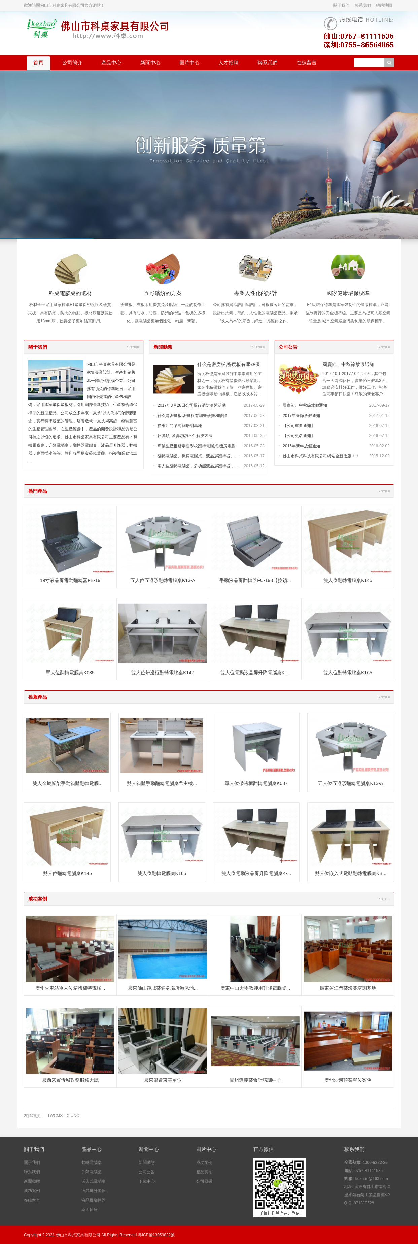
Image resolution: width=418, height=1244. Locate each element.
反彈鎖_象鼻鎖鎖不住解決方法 (185, 435)
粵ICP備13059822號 (156, 1235)
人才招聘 (228, 62)
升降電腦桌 (91, 1172)
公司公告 (288, 347)
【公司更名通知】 (299, 435)
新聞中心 (150, 62)
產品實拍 (204, 1172)
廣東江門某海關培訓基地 (180, 425)
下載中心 (147, 1181)
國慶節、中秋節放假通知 (348, 364)
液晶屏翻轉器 (93, 1200)
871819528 (364, 1203)
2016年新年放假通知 (301, 446)
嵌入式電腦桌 (93, 1181)
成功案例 (37, 899)
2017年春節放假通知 (301, 415)
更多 (133, 346)
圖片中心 (189, 62)
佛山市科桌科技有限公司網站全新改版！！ (321, 456)
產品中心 (111, 62)
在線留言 (307, 62)
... (30, 461)
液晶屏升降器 (93, 1190)
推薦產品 (37, 697)
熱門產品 (37, 491)
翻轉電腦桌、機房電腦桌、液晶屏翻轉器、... (198, 456)
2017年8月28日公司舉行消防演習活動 (192, 405)
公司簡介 (72, 62)
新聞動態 (162, 347)
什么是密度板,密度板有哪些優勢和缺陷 (192, 415)
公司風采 (204, 1181)
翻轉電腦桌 (91, 1162)
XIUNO (73, 1115)
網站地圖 (384, 5)
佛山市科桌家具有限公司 (78, 1235)
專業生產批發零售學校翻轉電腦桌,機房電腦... (198, 446)
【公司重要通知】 (299, 425)
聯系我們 (363, 5)
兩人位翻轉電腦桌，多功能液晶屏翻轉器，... (198, 466)
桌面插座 (89, 1209)
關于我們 (341, 5)
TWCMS (55, 1115)
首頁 (38, 62)
